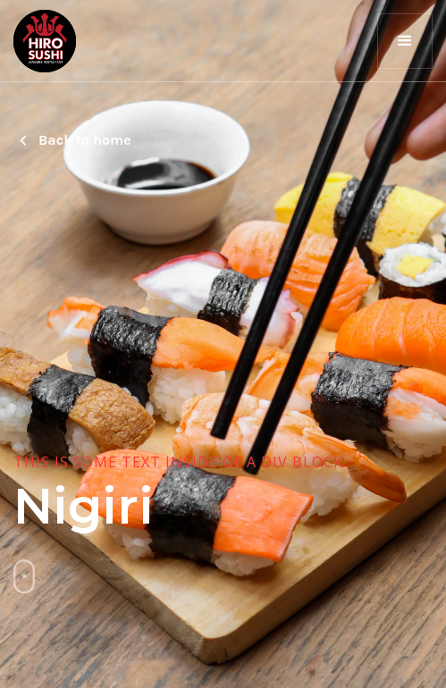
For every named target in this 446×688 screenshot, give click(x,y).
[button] (405, 41)
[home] (44, 41)
